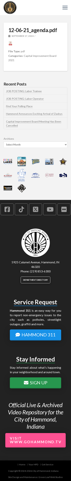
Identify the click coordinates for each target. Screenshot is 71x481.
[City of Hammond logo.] (35, 243)
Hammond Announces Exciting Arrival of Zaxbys (34, 113)
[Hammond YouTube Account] (49, 209)
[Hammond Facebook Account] (7, 209)
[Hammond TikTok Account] (21, 209)
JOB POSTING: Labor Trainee (24, 91)
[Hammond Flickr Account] (63, 209)
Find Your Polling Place (19, 106)
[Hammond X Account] (35, 209)
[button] (65, 7)
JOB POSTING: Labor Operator (25, 98)
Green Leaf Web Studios (50, 477)
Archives (9, 138)
